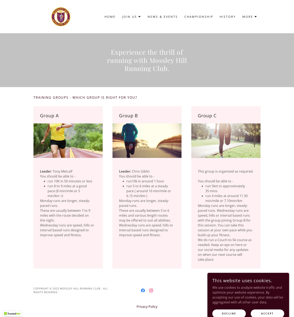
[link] (61, 16)
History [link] (228, 17)
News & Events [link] (163, 17)
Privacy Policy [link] (147, 306)
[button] (131, 16)
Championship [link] (198, 17)
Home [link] (110, 17)
